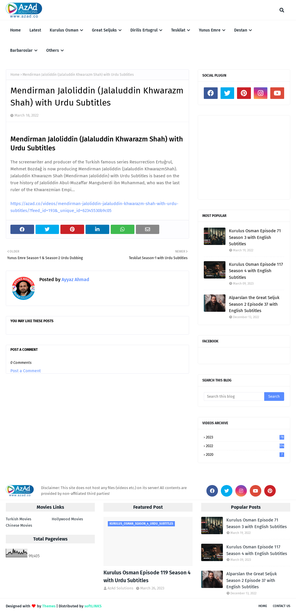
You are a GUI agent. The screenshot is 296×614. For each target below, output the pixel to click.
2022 (245, 446)
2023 (245, 437)
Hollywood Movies (67, 519)
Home (15, 75)
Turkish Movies (18, 519)
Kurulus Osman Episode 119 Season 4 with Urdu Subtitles (146, 576)
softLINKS (92, 606)
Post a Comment (25, 370)
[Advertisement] (244, 157)
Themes (49, 606)
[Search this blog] (234, 396)
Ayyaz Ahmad (74, 279)
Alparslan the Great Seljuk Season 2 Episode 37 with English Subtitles (254, 304)
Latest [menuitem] (35, 30)
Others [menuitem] (52, 50)
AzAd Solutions (120, 588)
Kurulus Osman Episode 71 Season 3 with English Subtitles (255, 237)
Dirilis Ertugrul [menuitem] (144, 30)
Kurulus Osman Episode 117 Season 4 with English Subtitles (256, 271)
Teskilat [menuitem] (178, 30)
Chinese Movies (19, 525)
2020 (245, 454)
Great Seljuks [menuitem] (104, 30)
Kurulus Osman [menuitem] (64, 30)
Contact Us (281, 606)
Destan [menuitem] (240, 30)
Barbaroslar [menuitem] (21, 50)
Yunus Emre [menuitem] (210, 30)
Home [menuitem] (15, 30)
